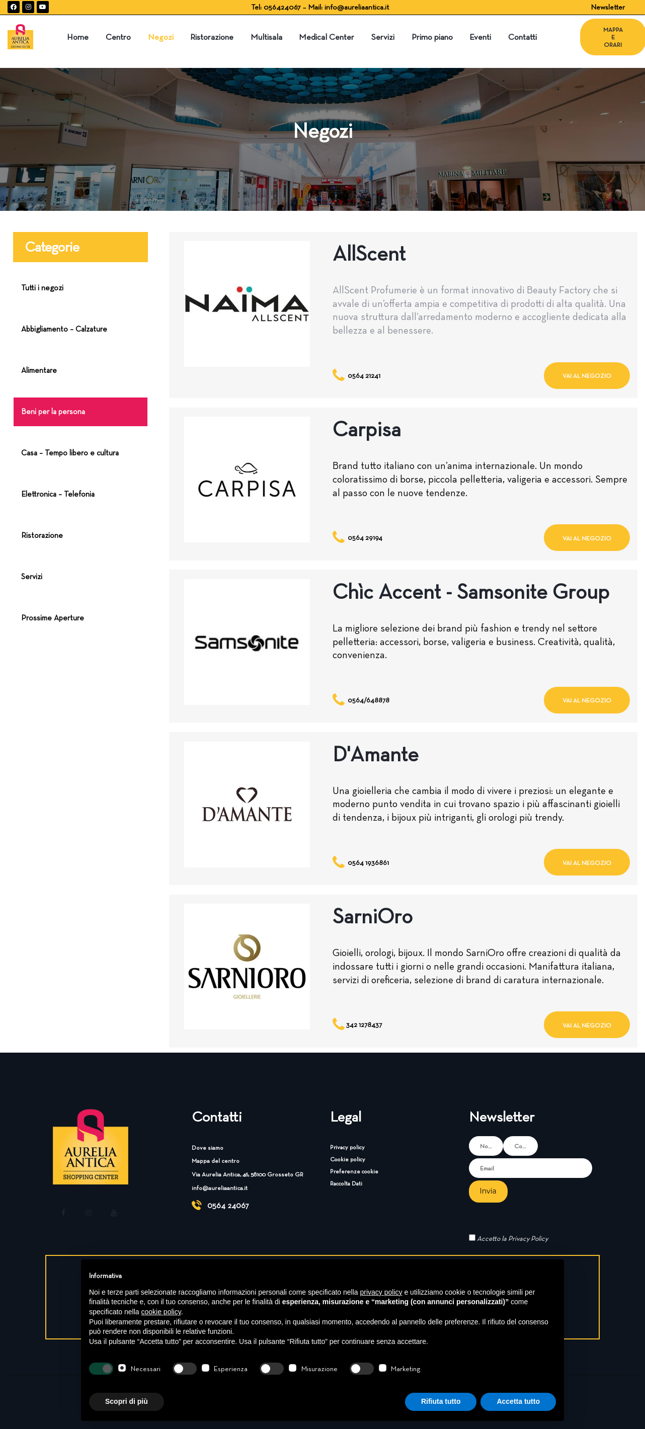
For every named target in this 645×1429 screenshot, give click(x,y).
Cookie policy (347, 1159)
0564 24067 (228, 1205)
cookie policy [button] (161, 1312)
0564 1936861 (368, 862)
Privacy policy (347, 1147)
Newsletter (608, 7)
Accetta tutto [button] (518, 1401)
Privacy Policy (528, 1238)
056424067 (283, 7)
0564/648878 (368, 699)
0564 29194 (365, 537)
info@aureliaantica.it (357, 7)
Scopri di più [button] (126, 1401)
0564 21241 (364, 375)
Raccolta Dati (346, 1183)
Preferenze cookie (354, 1171)
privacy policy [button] (381, 1292)
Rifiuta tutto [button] (441, 1401)
